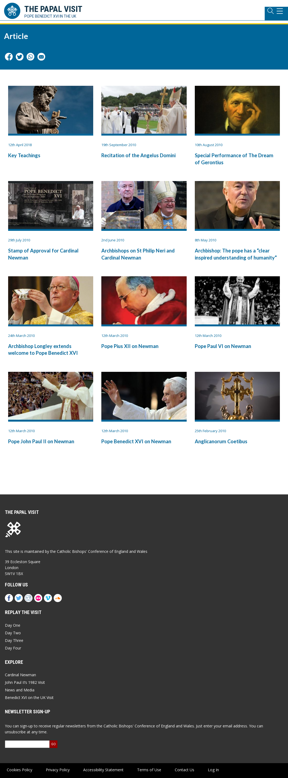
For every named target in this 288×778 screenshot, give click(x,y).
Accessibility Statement (103, 769)
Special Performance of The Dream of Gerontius (234, 158)
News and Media (19, 689)
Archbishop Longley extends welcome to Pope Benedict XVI (43, 349)
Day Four (13, 648)
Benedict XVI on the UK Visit (29, 697)
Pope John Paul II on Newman (41, 441)
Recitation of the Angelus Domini (138, 155)
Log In (213, 769)
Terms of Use (149, 769)
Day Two (13, 632)
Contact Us (184, 769)
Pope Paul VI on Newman (223, 346)
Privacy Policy (58, 769)
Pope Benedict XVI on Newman (136, 441)
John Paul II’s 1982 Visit (25, 682)
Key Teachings (24, 155)
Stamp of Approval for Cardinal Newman (43, 254)
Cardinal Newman (20, 674)
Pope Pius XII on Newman (129, 346)
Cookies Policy (19, 769)
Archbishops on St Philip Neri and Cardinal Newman (138, 254)
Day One (12, 625)
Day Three (14, 640)
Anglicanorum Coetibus (221, 441)
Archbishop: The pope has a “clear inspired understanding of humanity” (236, 254)
